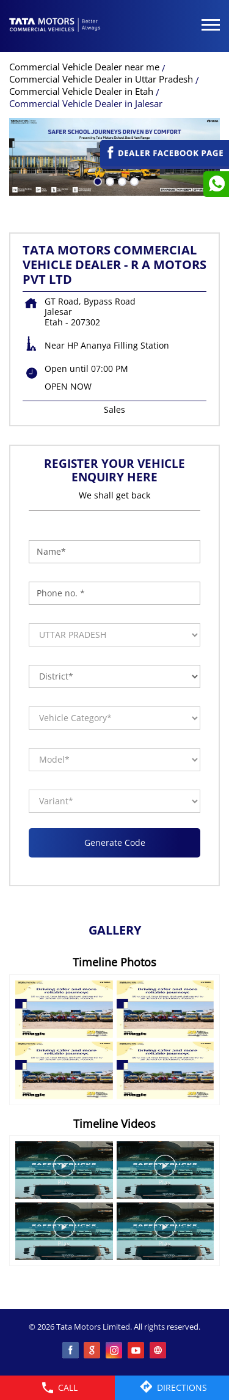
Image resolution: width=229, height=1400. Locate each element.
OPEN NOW (68, 386)
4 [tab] (133, 180)
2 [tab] (109, 180)
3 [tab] (121, 180)
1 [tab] (96, 180)
